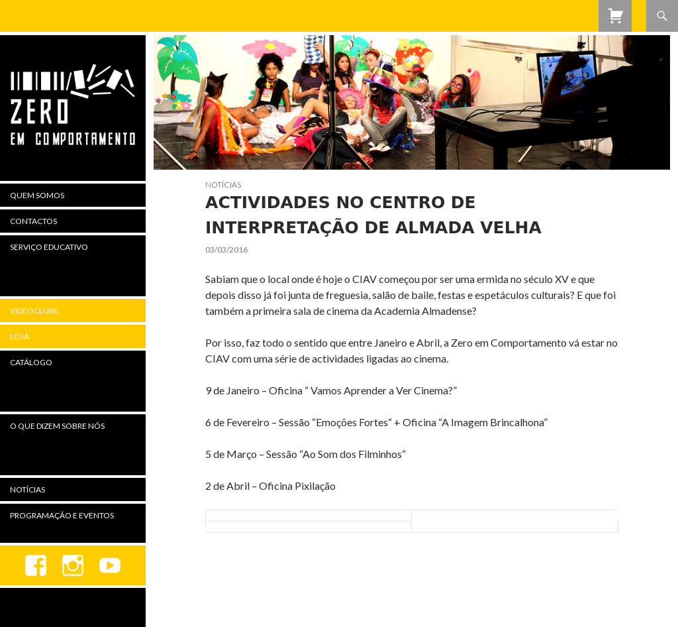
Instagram (72, 565)
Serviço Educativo (49, 247)
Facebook (35, 565)
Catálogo (31, 362)
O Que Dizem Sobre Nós (57, 426)
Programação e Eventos (62, 515)
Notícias (223, 185)
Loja (19, 336)
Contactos (33, 221)
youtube (109, 565)
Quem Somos (37, 195)
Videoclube (34, 310)
